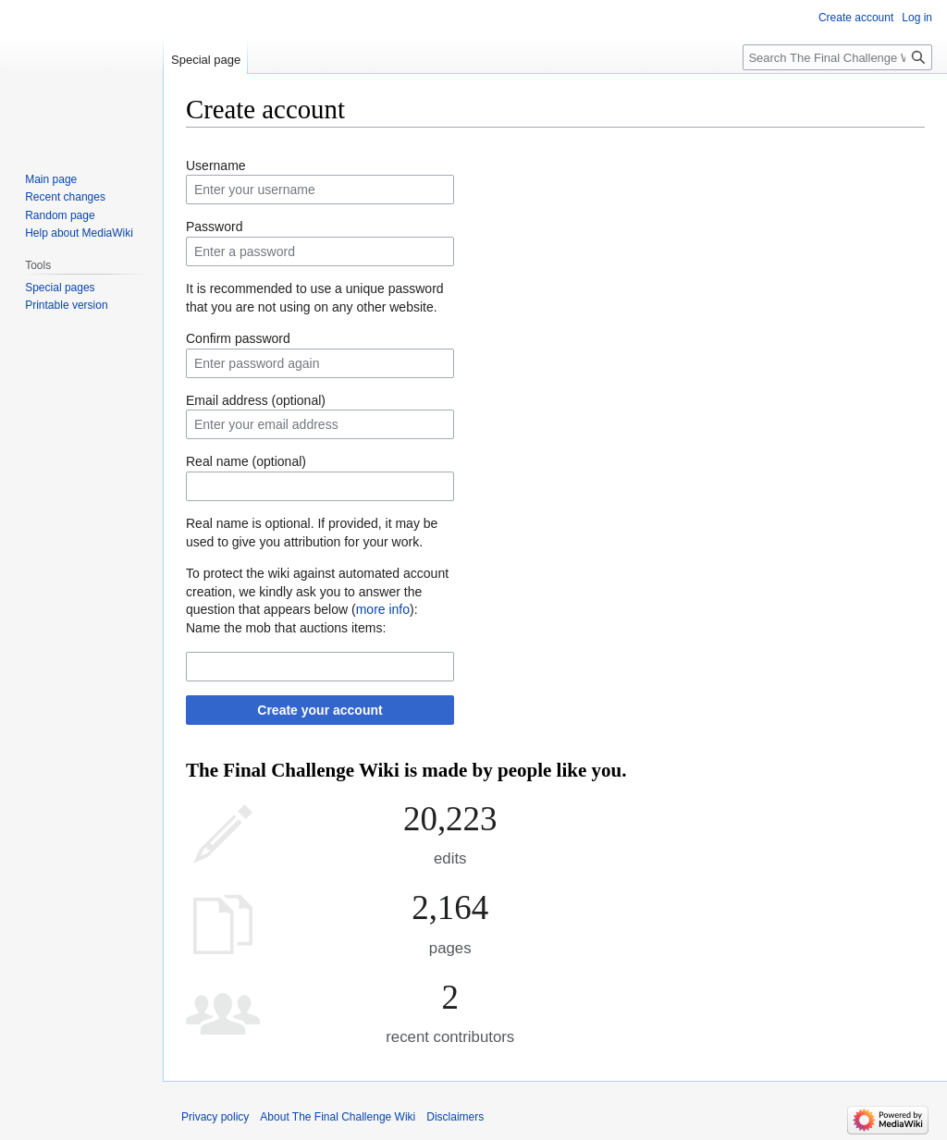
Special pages (59, 287)
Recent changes (65, 196)
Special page (205, 60)
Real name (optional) (246, 461)
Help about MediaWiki (79, 233)
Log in (917, 17)
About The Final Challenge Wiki (337, 1116)
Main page (51, 179)
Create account (855, 17)
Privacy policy (215, 1116)
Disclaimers (455, 1116)
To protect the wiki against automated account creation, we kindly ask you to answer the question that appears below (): (317, 591)
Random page (59, 215)
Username (216, 165)
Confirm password (238, 338)
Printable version (66, 305)
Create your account (319, 710)
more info (383, 609)
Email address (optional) (256, 400)
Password (214, 226)
